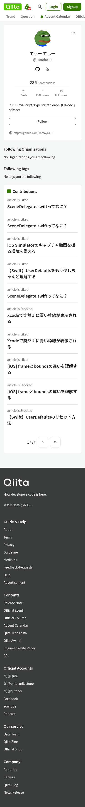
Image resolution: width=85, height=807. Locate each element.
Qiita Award (12, 640)
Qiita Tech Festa (15, 633)
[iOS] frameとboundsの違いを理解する (42, 369)
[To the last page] (55, 442)
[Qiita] (13, 6)
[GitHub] (38, 69)
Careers (9, 777)
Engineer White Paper (19, 648)
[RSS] (48, 69)
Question (27, 16)
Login (53, 6)
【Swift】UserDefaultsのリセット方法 (41, 420)
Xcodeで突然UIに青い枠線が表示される (41, 318)
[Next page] (43, 442)
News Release (14, 792)
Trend (10, 16)
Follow (42, 121)
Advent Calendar (55, 16)
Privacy (9, 544)
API (6, 655)
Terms (8, 537)
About (8, 529)
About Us (10, 769)
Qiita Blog (11, 784)
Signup (72, 6)
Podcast (9, 713)
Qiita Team (11, 734)
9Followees (42, 93)
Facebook (11, 698)
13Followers (61, 93)
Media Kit (10, 559)
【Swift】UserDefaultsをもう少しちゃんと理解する (41, 273)
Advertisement (14, 582)
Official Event (13, 610)
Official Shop (13, 749)
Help (7, 575)
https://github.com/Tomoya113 (33, 133)
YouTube (10, 706)
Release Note (13, 603)
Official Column (15, 618)
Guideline (11, 552)
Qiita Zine (11, 741)
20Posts (23, 93)
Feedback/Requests (18, 567)
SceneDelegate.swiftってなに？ (37, 206)
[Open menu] (73, 32)
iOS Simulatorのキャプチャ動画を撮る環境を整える (41, 248)
